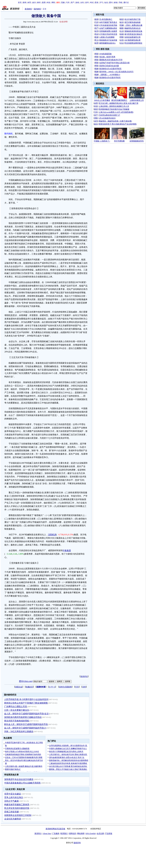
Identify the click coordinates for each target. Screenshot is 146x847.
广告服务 (55, 833)
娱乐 (34, 2)
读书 (87, 2)
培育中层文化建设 (12, 794)
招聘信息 (72, 833)
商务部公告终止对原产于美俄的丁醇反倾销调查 (26, 703)
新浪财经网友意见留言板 (55, 829)
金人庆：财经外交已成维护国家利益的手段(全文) (26, 714)
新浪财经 (28, 9)
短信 (106, 2)
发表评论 (84, 676)
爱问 (111, 2)
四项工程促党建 (11, 812)
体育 (29, 2)
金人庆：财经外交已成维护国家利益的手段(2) (25, 728)
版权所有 (77, 843)
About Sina (47, 833)
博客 (53, 2)
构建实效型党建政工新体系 (16, 804)
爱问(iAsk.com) (25, 681)
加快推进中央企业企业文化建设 (18, 779)
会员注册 (100, 833)
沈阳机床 (52, 535)
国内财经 (37, 9)
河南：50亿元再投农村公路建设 (18, 731)
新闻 (24, 2)
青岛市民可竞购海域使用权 (16, 721)
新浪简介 (38, 833)
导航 (120, 2)
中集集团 (67, 550)
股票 (44, 2)
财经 (39, 2)
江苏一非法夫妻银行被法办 (16, 710)
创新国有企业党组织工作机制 (17, 815)
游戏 (77, 2)
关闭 (84, 687)
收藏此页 (29, 687)
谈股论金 (18, 687)
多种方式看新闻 (65, 687)
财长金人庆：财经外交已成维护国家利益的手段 (26, 724)
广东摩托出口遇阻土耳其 (15, 706)
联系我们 (64, 833)
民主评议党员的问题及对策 (16, 808)
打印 (77, 687)
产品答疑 (108, 833)
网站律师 (80, 833)
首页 (19, 2)
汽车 (68, 2)
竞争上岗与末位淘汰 (13, 797)
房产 (72, 2)
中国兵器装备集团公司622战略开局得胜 (22, 783)
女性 (82, 2)
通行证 (126, 2)
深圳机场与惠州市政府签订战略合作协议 (23, 717)
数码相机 (8, 134)
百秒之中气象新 (11, 801)
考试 (92, 2)
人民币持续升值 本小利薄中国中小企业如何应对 (26, 699)
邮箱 (116, 2)
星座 (96, 2)
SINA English (90, 833)
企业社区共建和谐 (12, 819)
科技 (48, 2)
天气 (101, 2)
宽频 (63, 2)
